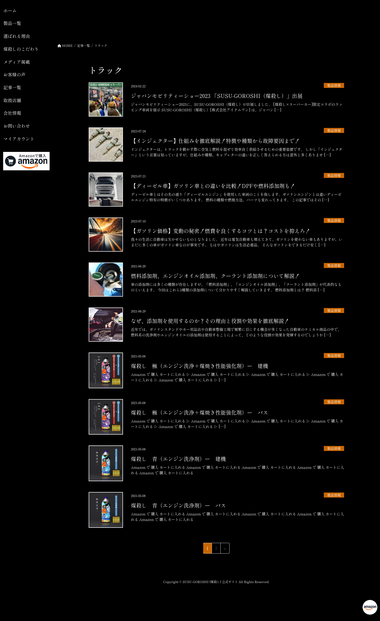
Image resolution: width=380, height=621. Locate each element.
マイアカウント (18, 139)
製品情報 (334, 85)
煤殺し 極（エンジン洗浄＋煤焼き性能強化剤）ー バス (199, 412)
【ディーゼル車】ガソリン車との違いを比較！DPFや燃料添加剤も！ (213, 186)
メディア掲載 (16, 62)
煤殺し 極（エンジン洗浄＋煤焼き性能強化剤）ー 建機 (199, 366)
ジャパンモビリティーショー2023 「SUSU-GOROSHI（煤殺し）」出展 (216, 96)
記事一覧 (12, 87)
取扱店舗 (12, 100)
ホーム (10, 10)
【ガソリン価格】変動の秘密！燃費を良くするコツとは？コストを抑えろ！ (220, 231)
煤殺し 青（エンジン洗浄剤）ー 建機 (178, 459)
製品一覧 (12, 23)
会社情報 (12, 113)
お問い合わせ (16, 126)
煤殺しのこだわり (21, 49)
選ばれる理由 (16, 36)
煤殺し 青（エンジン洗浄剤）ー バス (178, 505)
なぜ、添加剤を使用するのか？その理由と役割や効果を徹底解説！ (210, 321)
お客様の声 (14, 74)
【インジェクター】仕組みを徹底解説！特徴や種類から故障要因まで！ (215, 141)
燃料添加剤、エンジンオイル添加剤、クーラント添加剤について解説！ (215, 276)
